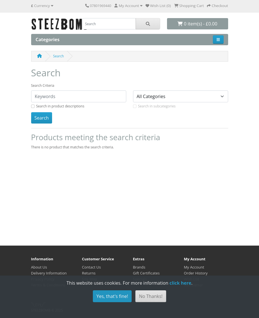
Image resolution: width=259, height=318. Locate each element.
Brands (139, 267)
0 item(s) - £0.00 (197, 24)
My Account (194, 267)
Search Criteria (42, 85)
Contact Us (91, 267)
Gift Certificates (146, 273)
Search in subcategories (157, 106)
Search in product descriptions (60, 106)
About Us (39, 267)
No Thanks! (150, 296)
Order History (196, 273)
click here (180, 283)
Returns (89, 273)
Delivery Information (49, 273)
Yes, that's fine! (112, 296)
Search (58, 56)
